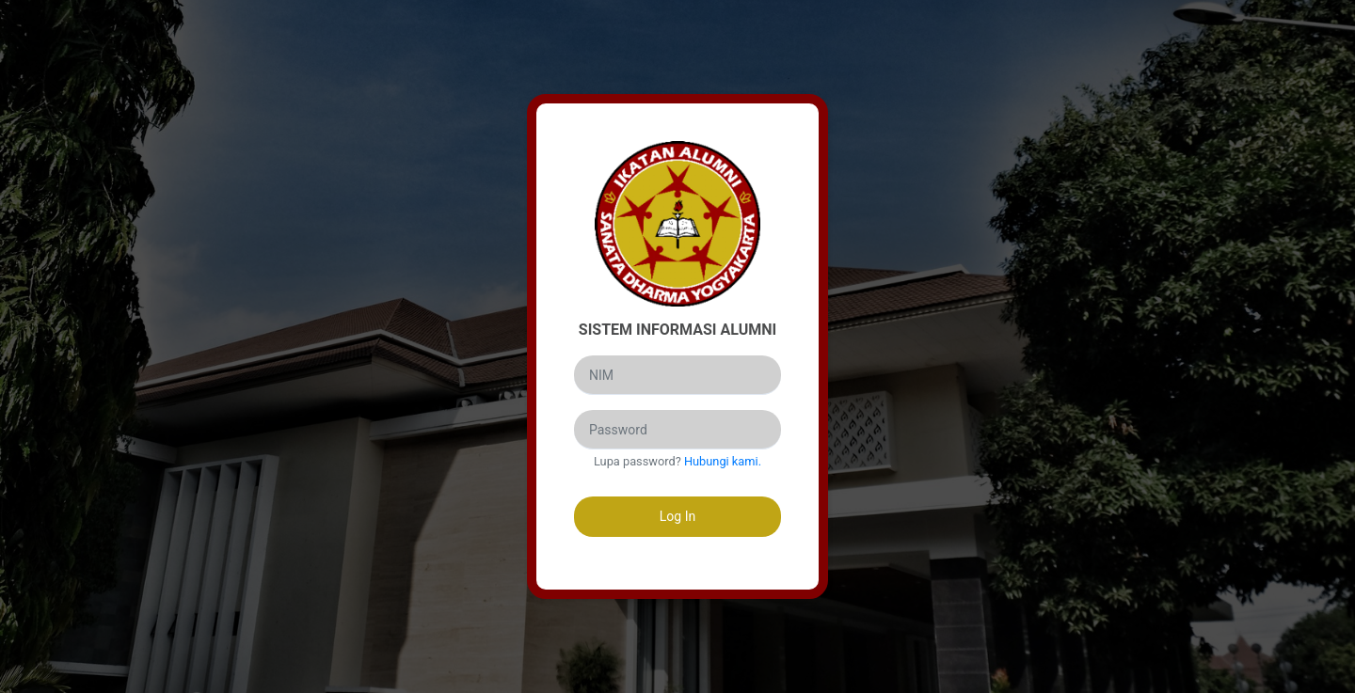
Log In (677, 516)
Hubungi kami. (722, 461)
